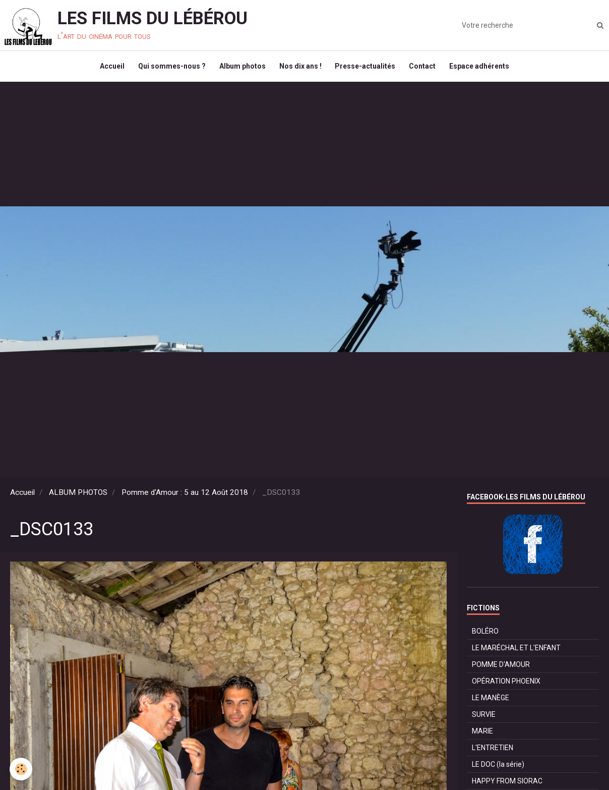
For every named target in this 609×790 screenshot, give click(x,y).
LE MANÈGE (490, 702)
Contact (425, 69)
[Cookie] (21, 769)
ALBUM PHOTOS (78, 496)
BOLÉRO (485, 636)
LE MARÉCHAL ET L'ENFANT (516, 652)
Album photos (241, 69)
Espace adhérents (484, 69)
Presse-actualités (367, 69)
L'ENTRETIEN (492, 752)
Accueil (107, 69)
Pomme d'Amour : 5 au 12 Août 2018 (184, 496)
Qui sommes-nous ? (169, 69)
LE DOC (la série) (498, 769)
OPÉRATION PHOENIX (506, 686)
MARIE (482, 735)
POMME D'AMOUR (501, 669)
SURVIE (484, 719)
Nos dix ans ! (300, 69)
